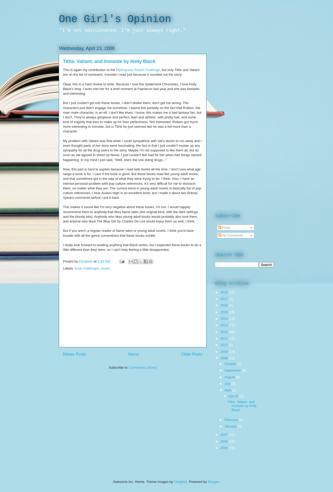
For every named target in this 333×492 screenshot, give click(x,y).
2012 (224, 332)
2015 (224, 312)
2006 (224, 441)
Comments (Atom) (143, 367)
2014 (224, 319)
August (230, 377)
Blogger (213, 482)
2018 (224, 292)
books (105, 268)
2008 (224, 358)
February (232, 420)
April (228, 390)
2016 (224, 305)
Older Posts (191, 354)
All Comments (230, 235)
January (231, 426)
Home (133, 354)
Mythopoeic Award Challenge (138, 70)
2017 (224, 299)
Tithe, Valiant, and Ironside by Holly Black (109, 61)
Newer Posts (74, 354)
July (228, 384)
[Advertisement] (133, 310)
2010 (224, 345)
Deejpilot (180, 482)
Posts (224, 227)
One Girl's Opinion (115, 19)
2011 (224, 338)
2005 (224, 448)
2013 (224, 325)
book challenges (87, 268)
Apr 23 (233, 396)
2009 (224, 352)
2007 (224, 435)
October (231, 364)
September (233, 370)
